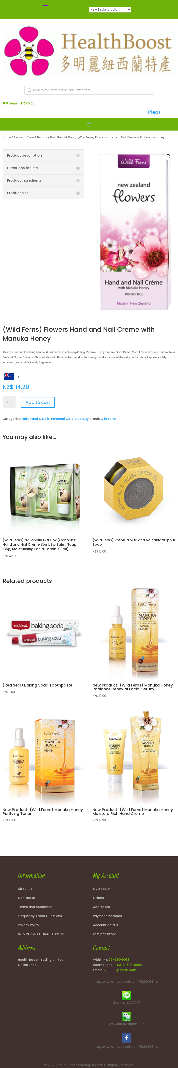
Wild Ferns (109, 419)
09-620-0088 (119, 959)
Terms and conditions (35, 907)
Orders (98, 898)
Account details (105, 925)
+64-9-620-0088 (128, 965)
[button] (168, 156)
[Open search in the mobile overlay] (89, 90)
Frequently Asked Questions (40, 916)
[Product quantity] (9, 402)
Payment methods (107, 916)
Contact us (27, 898)
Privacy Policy (28, 925)
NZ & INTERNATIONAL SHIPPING (41, 934)
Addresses (101, 907)
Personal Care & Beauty (30, 137)
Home (7, 137)
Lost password (104, 934)
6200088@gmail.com (119, 970)
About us (25, 889)
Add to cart (37, 402)
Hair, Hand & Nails (62, 137)
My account (102, 889)
